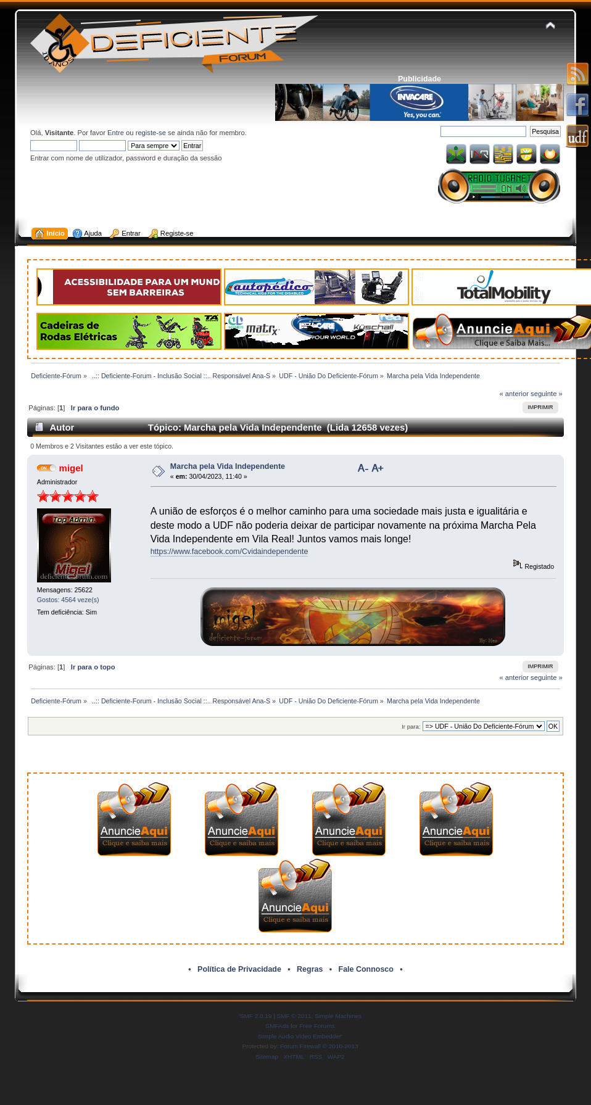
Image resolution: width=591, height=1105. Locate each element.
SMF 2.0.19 (256, 1015)
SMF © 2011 (294, 1015)
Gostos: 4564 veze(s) (68, 599)
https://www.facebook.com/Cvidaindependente (229, 551)
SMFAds (277, 1025)
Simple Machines (338, 1015)
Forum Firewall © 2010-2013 (319, 1046)
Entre (115, 132)
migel (71, 468)
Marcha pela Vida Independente (227, 466)
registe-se (151, 132)
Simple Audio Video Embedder (299, 1036)
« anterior (514, 393)
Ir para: (411, 726)
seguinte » (547, 393)
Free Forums (316, 1025)
